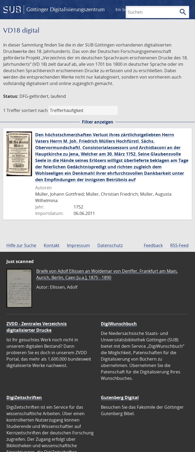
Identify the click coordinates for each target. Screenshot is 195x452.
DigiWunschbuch (119, 324)
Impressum (78, 245)
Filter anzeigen (97, 122)
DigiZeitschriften (24, 397)
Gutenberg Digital (120, 397)
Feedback (153, 245)
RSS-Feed (179, 245)
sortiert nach (35, 110)
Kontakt (51, 245)
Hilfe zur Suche (21, 245)
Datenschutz (110, 245)
